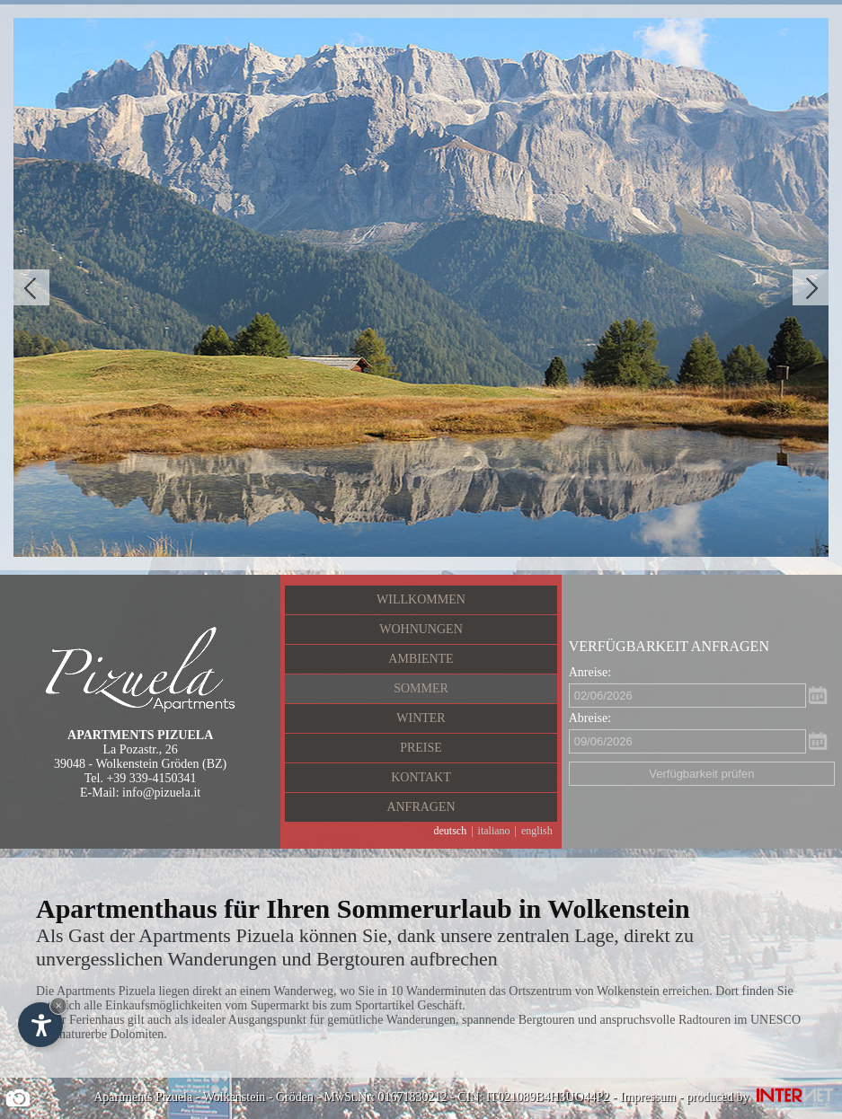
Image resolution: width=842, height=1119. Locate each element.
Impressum (648, 1097)
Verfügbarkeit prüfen (701, 773)
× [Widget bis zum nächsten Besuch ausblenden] (58, 1005)
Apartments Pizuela (142, 1097)
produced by (764, 1097)
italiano (494, 830)
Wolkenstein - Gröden (258, 1097)
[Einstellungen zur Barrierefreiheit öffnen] (40, 1024)
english (537, 830)
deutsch (450, 830)
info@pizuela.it (161, 792)
